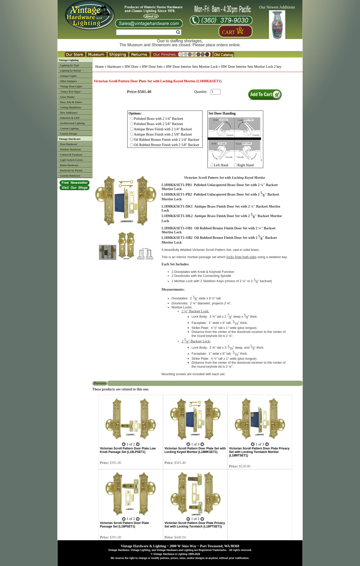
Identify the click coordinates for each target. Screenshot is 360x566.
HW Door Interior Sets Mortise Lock (192, 67)
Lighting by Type (69, 65)
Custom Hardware (70, 175)
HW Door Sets (152, 67)
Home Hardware (69, 165)
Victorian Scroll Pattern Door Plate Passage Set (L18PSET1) (124, 524)
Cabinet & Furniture (71, 154)
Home (99, 67)
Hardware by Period (71, 170)
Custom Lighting (69, 128)
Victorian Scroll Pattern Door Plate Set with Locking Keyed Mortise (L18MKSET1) (195, 450)
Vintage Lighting (68, 60)
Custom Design (68, 133)
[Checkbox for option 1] (212, 165)
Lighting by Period (70, 70)
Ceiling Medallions (70, 107)
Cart (228, 32)
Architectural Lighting (72, 123)
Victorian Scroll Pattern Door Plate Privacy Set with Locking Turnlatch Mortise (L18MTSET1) (259, 452)
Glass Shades (67, 96)
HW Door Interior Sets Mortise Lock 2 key (251, 67)
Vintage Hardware (69, 138)
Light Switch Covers (71, 159)
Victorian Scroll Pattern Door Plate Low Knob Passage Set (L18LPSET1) (128, 450)
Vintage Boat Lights (71, 86)
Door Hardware (68, 144)
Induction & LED (70, 117)
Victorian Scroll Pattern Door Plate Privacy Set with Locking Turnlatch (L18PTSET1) (194, 524)
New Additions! (69, 112)
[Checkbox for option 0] (131, 118)
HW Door (131, 67)
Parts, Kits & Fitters (71, 102)
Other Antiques (68, 81)
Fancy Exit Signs (71, 91)
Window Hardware (70, 149)
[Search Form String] (148, 32)
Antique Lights (68, 75)
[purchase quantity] (215, 92)
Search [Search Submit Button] (178, 32)
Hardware (114, 67)
